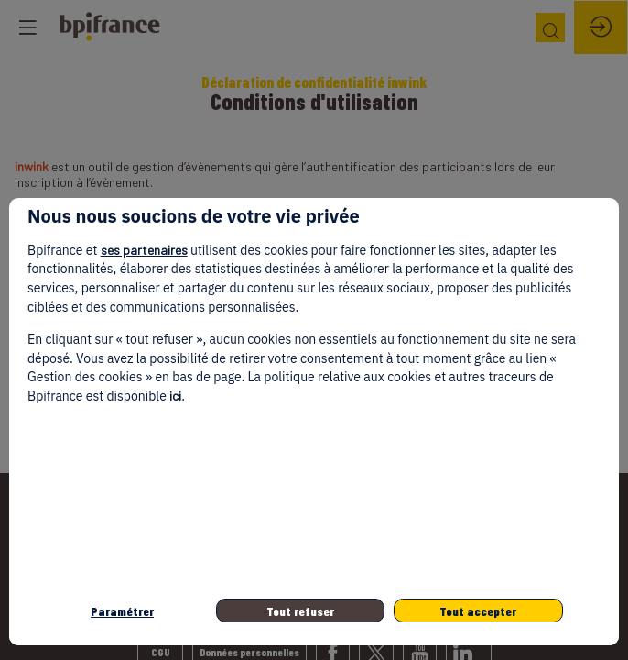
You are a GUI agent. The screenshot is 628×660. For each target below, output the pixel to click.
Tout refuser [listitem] (300, 611)
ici (175, 395)
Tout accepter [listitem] (477, 611)
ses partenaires (144, 250)
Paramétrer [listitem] (122, 611)
